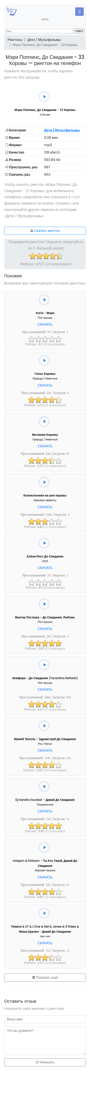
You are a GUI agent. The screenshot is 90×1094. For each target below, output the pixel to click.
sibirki (45, 19)
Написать (45, 1062)
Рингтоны (15, 39)
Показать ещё (45, 977)
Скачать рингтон (45, 230)
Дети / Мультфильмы (44, 39)
